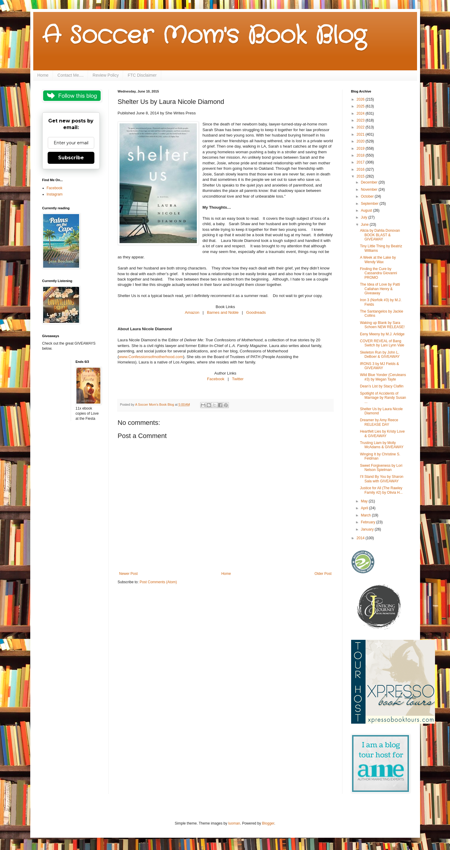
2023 (361, 120)
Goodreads (256, 312)
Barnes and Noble (223, 312)
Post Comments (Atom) (158, 582)
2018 (361, 155)
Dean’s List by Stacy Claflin (381, 386)
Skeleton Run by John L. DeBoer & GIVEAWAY (380, 354)
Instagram (55, 194)
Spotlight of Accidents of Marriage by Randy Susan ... (383, 397)
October (368, 196)
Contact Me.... (71, 75)
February (368, 522)
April (365, 508)
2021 (361, 134)
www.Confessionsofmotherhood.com (151, 356)
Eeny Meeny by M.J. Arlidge (382, 334)
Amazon (192, 312)
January (368, 529)
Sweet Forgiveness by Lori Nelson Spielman (381, 467)
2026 (361, 99)
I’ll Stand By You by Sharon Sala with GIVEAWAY (381, 479)
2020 (361, 141)
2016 (361, 169)
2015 (361, 176)
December (369, 182)
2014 (361, 538)
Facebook (215, 379)
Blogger (268, 823)
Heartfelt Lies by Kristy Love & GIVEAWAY (382, 433)
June (365, 224)
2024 (361, 113)
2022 (361, 127)
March (366, 515)
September (370, 203)
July (364, 217)
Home (43, 75)
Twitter (238, 379)
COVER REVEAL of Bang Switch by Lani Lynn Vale (382, 343)
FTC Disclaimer (142, 75)
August (367, 210)
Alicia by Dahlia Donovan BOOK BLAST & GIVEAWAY (380, 234)
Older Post (323, 574)
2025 (361, 106)
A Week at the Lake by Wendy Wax (378, 259)
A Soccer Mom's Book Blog (204, 36)
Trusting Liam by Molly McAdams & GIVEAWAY (381, 445)
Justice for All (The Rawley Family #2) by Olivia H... (381, 490)
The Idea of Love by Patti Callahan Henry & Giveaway (380, 288)
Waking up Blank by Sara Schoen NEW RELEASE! (382, 325)
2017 (361, 162)
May (365, 501)
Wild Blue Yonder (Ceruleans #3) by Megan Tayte (383, 377)
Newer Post (128, 574)
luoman (234, 823)
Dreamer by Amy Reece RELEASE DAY (379, 422)
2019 (361, 148)
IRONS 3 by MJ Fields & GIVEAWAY (379, 366)
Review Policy (106, 75)
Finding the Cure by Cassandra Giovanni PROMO (378, 273)
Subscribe (71, 157)
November (369, 189)
